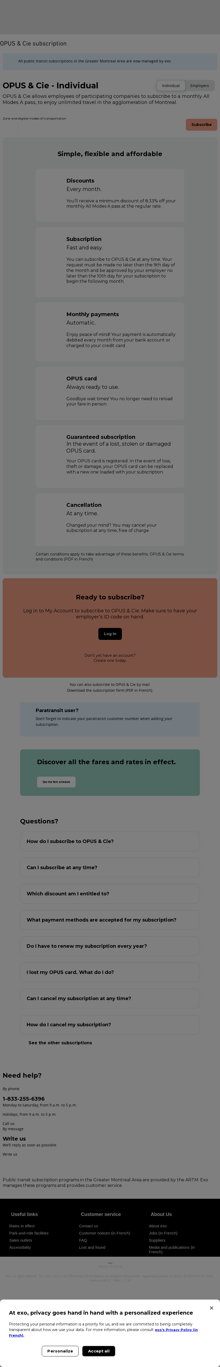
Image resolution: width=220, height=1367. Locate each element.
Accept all (98, 1351)
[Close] (211, 1308)
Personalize (60, 1351)
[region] (110, 1333)
